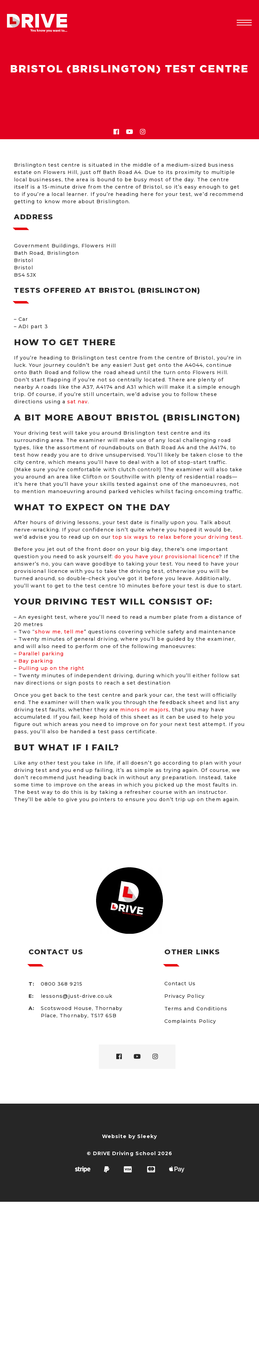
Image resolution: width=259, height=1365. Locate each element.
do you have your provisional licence (167, 556)
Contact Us (180, 983)
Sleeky (147, 1136)
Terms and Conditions (195, 1008)
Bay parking (35, 661)
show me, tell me (59, 632)
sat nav (77, 402)
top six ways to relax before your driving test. (177, 537)
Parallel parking (41, 653)
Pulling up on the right (51, 668)
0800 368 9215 (62, 984)
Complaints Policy (190, 1021)
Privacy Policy (184, 996)
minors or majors (144, 710)
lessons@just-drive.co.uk (76, 996)
